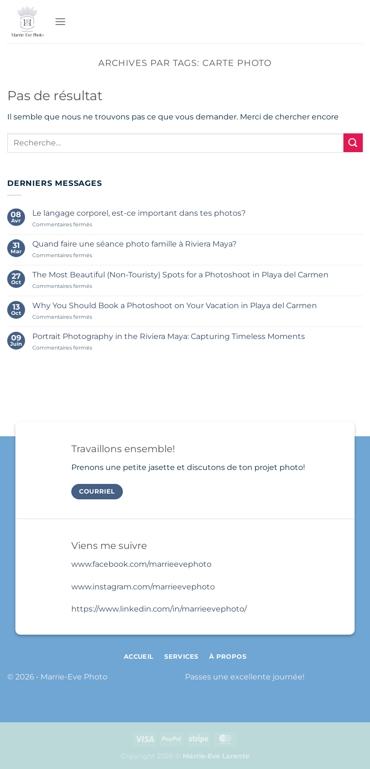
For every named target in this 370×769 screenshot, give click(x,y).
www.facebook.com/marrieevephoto (141, 564)
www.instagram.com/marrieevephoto (143, 586)
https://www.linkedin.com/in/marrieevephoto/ (159, 608)
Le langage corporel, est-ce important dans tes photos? (139, 213)
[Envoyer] (353, 142)
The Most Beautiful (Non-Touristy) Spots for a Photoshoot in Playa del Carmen (180, 274)
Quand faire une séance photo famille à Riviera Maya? (134, 243)
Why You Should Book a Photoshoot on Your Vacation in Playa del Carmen (174, 305)
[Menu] (60, 21)
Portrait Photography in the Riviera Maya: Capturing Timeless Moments (168, 336)
